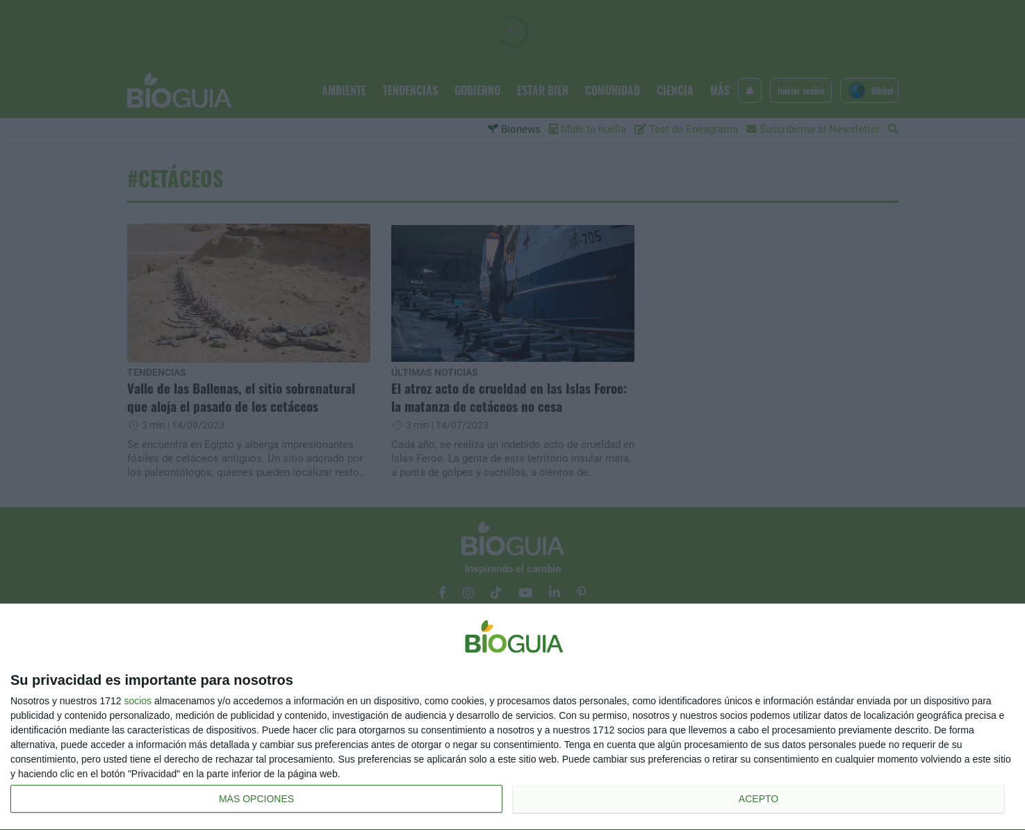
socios (137, 701)
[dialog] (512, 717)
